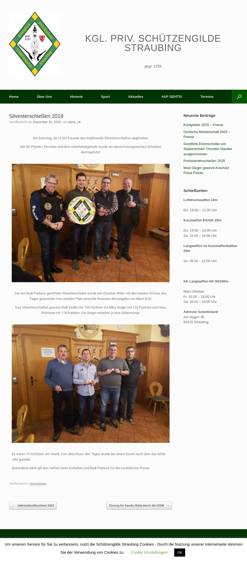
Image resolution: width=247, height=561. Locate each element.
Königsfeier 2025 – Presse (203, 125)
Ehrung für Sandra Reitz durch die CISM (139, 505)
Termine (207, 97)
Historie (76, 97)
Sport (105, 97)
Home (14, 97)
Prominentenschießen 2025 (204, 161)
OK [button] (179, 552)
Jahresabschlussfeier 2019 (33, 505)
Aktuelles (135, 97)
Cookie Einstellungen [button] (149, 552)
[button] (239, 97)
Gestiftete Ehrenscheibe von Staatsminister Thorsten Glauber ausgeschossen (208, 149)
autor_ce (74, 122)
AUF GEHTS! (171, 97)
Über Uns (44, 97)
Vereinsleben (37, 483)
